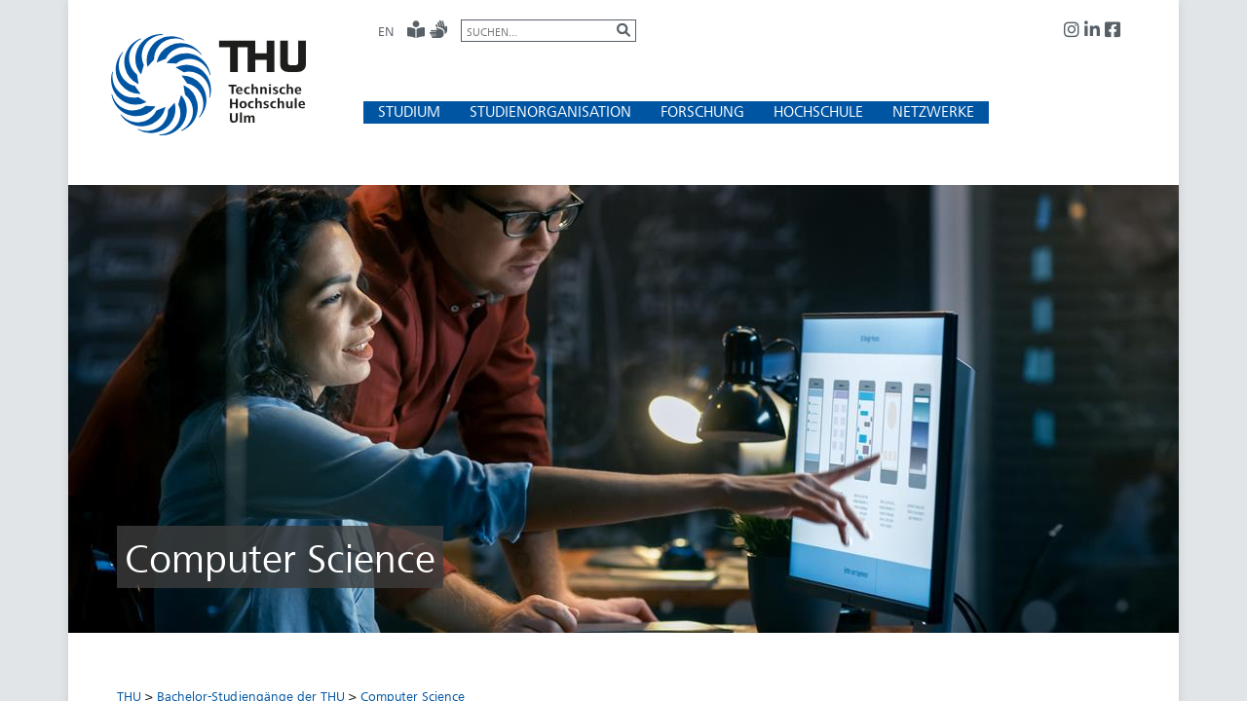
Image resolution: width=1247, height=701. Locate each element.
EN (386, 31)
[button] (409, 111)
